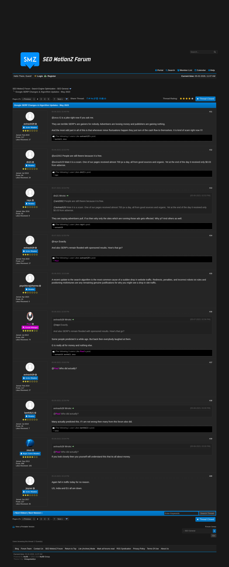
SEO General (62, 89)
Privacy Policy (139, 549)
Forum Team (26, 549)
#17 (210, 362)
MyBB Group (45, 557)
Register (50, 76)
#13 (210, 188)
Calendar (200, 70)
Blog (17, 549)
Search (170, 70)
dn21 (29, 162)
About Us (165, 549)
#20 (210, 476)
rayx (56, 175)
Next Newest (34, 513)
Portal (159, 70)
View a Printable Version (24, 527)
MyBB (26, 557)
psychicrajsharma (29, 285)
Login (39, 76)
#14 (210, 235)
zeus (56, 117)
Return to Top (70, 549)
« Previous (27, 99)
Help (211, 70)
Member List (184, 70)
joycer (29, 488)
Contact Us (38, 549)
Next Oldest (21, 513)
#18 (210, 400)
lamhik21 (58, 139)
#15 (210, 273)
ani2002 (58, 156)
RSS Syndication (124, 549)
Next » (60, 99)
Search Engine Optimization (44, 89)
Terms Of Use (153, 549)
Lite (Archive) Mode (86, 549)
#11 (210, 112)
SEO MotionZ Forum (21, 89)
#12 (210, 150)
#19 (210, 439)
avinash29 (29, 124)
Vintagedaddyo (30, 559)
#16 (210, 312)
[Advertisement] (114, 23)
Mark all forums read (105, 549)
